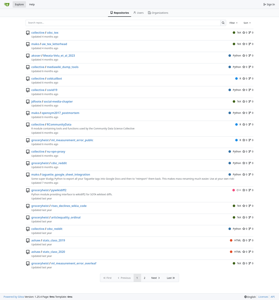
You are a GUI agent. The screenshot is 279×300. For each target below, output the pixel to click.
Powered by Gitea (14, 296)
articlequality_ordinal (66, 217)
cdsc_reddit (59, 163)
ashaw (35, 240)
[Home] (7, 4)
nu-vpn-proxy (56, 151)
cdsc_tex (52, 32)
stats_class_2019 (54, 240)
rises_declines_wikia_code (69, 206)
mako (35, 44)
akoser (36, 55)
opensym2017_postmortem (60, 113)
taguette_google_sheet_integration (65, 174)
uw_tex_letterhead (54, 44)
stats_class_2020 (54, 252)
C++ (236, 190)
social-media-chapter (58, 101)
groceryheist (40, 140)
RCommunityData (59, 124)
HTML (235, 240)
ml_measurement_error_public (72, 140)
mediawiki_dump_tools (62, 67)
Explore (19, 4)
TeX (237, 32)
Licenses (263, 296)
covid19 (52, 90)
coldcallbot (54, 78)
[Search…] (223, 23)
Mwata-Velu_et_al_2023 (59, 55)
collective (37, 32)
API (273, 296)
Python (234, 55)
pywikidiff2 (59, 190)
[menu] (250, 297)
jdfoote (36, 101)
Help (32, 4)
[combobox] (233, 22)
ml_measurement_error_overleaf (73, 263)
